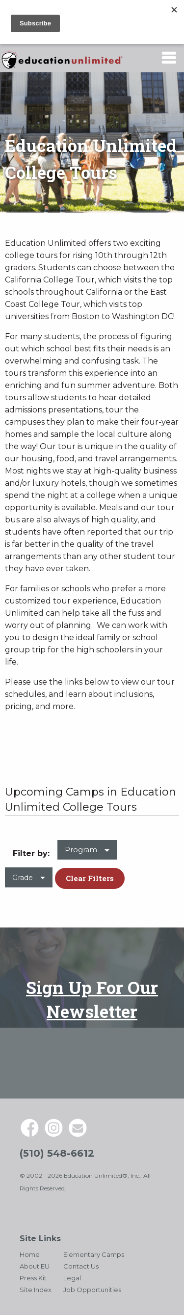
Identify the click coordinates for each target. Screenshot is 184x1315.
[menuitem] (87, 854)
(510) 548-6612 (57, 1153)
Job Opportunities (92, 1289)
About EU (35, 1266)
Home (30, 1254)
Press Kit (33, 1278)
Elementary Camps (93, 1254)
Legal (72, 1278)
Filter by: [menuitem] (31, 853)
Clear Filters (90, 878)
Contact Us (81, 1266)
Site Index (36, 1289)
